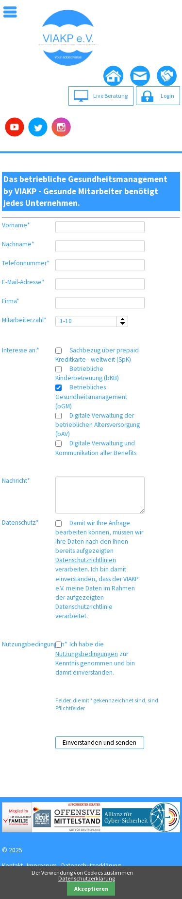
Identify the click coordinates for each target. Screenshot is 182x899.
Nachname (18, 244)
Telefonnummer (26, 263)
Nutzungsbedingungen (86, 654)
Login (167, 95)
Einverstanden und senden (99, 742)
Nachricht (16, 481)
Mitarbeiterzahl (24, 320)
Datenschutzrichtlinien (85, 560)
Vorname (16, 225)
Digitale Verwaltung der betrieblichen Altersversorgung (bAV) (97, 424)
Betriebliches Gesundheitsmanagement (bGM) (91, 396)
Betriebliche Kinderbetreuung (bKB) (87, 373)
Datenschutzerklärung (86, 878)
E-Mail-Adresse (23, 282)
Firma (16, 301)
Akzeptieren (91, 888)
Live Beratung (110, 95)
